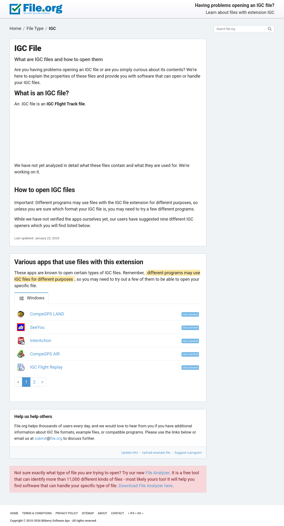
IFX (132, 513)
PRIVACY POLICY (67, 513)
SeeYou (37, 327)
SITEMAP (88, 513)
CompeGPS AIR (45, 353)
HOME (14, 513)
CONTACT (117, 513)
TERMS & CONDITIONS (37, 513)
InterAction (40, 340)
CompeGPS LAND (47, 313)
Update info (129, 452)
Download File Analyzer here (146, 485)
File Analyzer (158, 472)
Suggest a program (188, 452)
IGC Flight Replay (46, 367)
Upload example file (156, 452)
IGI (139, 513)
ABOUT (102, 513)
